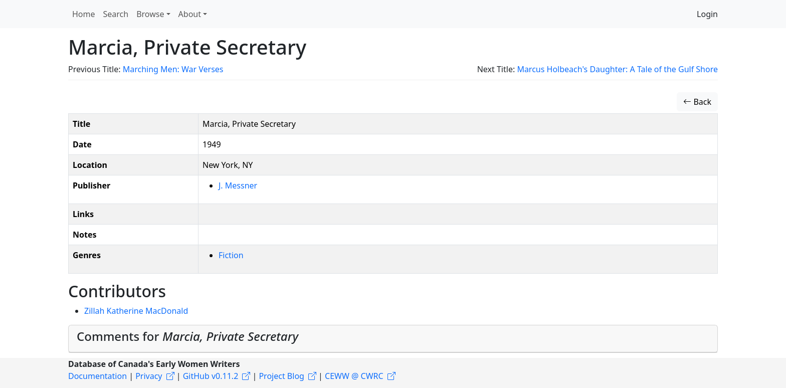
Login (707, 14)
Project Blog (281, 375)
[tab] (393, 338)
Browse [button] (150, 14)
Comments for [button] (187, 336)
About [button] (189, 14)
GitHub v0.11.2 (211, 375)
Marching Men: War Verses (173, 69)
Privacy (148, 375)
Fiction (231, 255)
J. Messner (238, 185)
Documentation (97, 375)
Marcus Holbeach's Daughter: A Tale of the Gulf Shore (617, 69)
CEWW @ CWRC (354, 375)
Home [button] (83, 14)
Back (697, 101)
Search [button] (116, 14)
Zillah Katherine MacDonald (136, 310)
